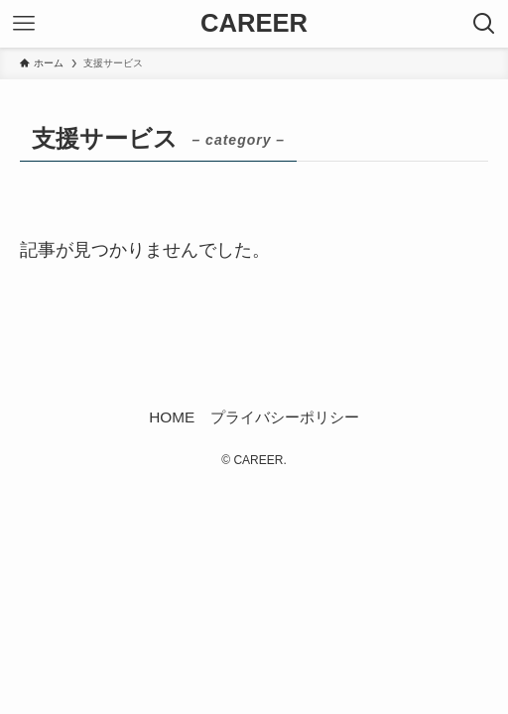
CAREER (254, 24)
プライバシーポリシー (284, 417)
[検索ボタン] (484, 24)
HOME (171, 417)
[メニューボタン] (24, 24)
